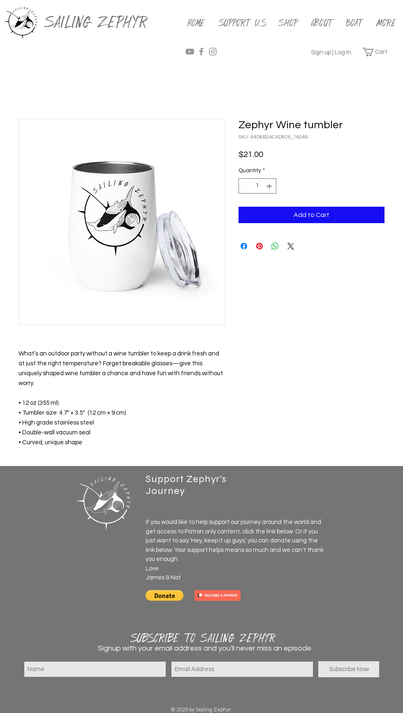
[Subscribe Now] (348, 669)
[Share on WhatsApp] (275, 246)
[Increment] (270, 186)
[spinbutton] (257, 186)
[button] (380, 52)
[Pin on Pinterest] (259, 246)
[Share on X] (291, 246)
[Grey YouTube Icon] (190, 51)
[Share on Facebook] (244, 246)
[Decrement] (245, 186)
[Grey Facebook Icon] (201, 51)
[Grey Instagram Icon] (213, 51)
